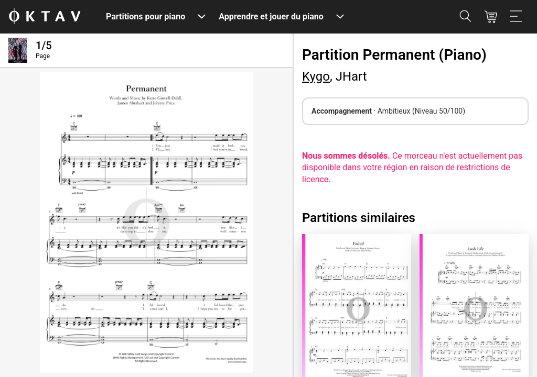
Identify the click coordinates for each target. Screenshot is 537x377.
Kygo (316, 76)
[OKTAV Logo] (44, 17)
